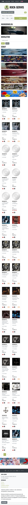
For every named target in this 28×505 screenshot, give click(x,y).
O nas (3, 1)
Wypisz (7, 43)
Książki (14, 80)
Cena (7, 18)
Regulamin (7, 1)
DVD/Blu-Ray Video (14, 66)
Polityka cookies (5, 485)
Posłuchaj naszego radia (14, 30)
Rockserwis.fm (4, 487)
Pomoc (12, 1)
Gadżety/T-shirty (14, 87)
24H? (12, 18)
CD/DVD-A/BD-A (14, 52)
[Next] (9, 454)
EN (21, 1)
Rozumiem (4, 502)
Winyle (14, 59)
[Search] (14, 15)
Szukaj (20, 18)
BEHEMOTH (4, 108)
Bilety (14, 73)
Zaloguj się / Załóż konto (7, 12)
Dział (3, 18)
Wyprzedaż (14, 94)
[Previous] (2, 454)
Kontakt (17, 1)
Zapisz (3, 43)
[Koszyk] (25, 12)
